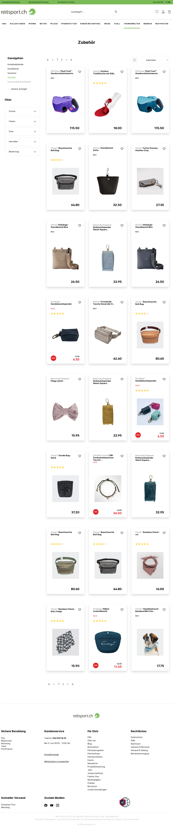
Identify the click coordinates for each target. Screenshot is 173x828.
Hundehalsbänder (16, 64)
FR (166, 1)
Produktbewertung (96, 766)
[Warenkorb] (168, 11)
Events (91, 760)
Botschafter (93, 747)
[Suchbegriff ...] (90, 11)
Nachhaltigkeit (94, 780)
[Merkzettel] (157, 11)
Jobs (90, 770)
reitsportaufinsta (95, 773)
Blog (90, 744)
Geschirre (12, 73)
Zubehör (12, 77)
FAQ (89, 737)
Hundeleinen (13, 69)
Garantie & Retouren (140, 747)
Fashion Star (93, 776)
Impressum (135, 744)
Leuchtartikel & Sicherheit (19, 82)
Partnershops (94, 753)
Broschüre (92, 786)
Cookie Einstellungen (97, 789)
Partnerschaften (95, 757)
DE (169, 1)
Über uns (92, 740)
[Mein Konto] (163, 11)
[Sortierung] (156, 60)
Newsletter (93, 763)
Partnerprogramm (96, 750)
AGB (133, 740)
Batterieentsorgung (140, 753)
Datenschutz (137, 737)
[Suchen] (117, 11)
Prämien (91, 783)
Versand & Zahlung (139, 750)
